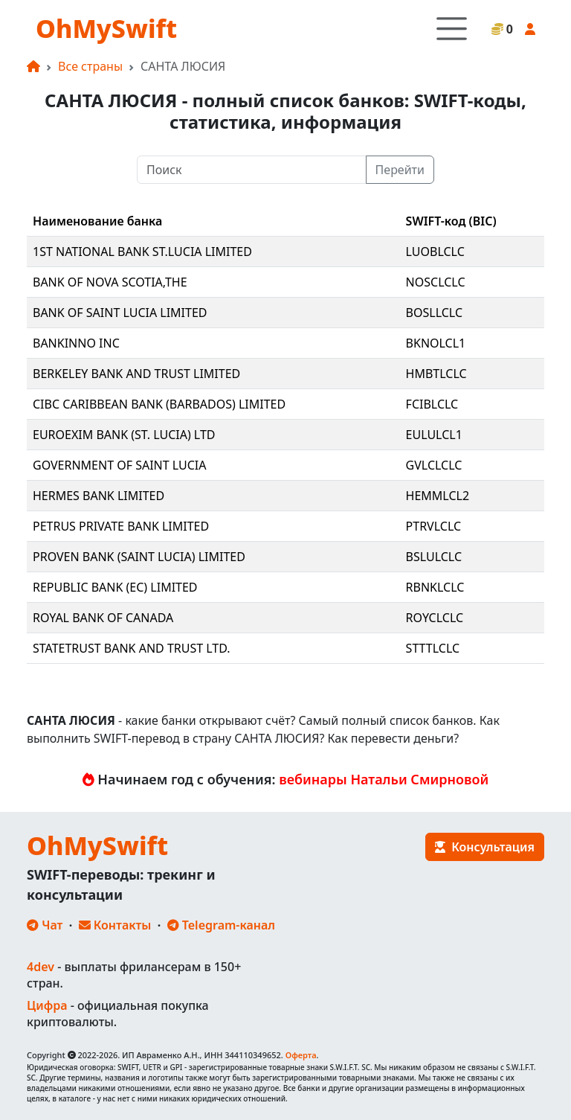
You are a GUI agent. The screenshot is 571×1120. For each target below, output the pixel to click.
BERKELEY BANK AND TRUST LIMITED (136, 373)
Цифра (47, 1005)
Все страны (90, 66)
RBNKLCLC (435, 587)
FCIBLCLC (432, 404)
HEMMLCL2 (438, 495)
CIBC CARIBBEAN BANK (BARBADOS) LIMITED (159, 404)
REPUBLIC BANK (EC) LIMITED (115, 587)
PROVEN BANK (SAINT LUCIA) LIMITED (139, 556)
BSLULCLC (434, 556)
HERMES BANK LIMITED (98, 495)
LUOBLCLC (435, 251)
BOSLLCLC (434, 312)
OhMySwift (106, 28)
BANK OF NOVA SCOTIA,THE (110, 282)
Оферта (301, 1054)
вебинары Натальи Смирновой (383, 779)
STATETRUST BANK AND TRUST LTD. (131, 648)
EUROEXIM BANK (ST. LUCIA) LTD (124, 434)
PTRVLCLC (433, 526)
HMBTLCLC (436, 373)
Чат (44, 925)
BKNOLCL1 (436, 343)
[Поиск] (252, 170)
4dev (40, 967)
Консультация (485, 847)
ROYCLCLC (435, 617)
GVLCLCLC (434, 465)
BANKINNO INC (76, 343)
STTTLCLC (432, 648)
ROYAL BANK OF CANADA (103, 617)
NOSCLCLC (435, 282)
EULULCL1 (434, 434)
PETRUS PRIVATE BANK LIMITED (121, 526)
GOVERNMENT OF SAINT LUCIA (120, 465)
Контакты (115, 925)
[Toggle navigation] (452, 29)
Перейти (400, 169)
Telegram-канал (221, 925)
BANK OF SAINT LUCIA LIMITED (120, 312)
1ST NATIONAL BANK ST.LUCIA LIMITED (142, 251)
